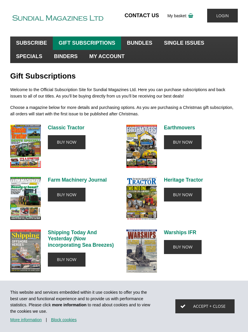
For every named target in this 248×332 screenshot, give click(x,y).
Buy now (66, 142)
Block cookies (64, 319)
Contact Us (142, 15)
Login (222, 15)
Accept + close (209, 306)
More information (26, 319)
